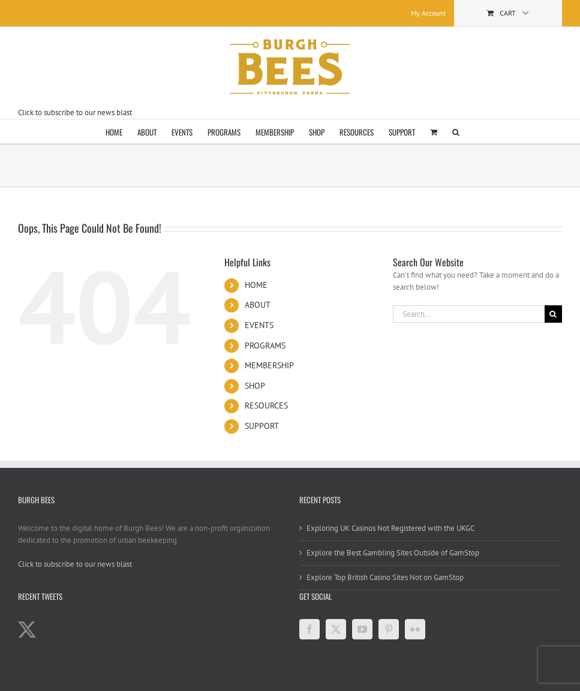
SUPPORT (262, 425)
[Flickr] (415, 629)
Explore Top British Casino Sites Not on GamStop (385, 577)
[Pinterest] (388, 629)
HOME (256, 285)
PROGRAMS (265, 345)
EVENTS (259, 325)
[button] (455, 131)
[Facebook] (309, 629)
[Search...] (469, 314)
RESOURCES (266, 405)
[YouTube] (362, 629)
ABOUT (258, 304)
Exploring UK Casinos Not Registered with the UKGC (390, 528)
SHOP (255, 385)
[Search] (553, 314)
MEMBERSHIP (269, 365)
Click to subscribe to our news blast (75, 112)
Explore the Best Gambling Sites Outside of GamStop (392, 553)
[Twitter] (336, 629)
